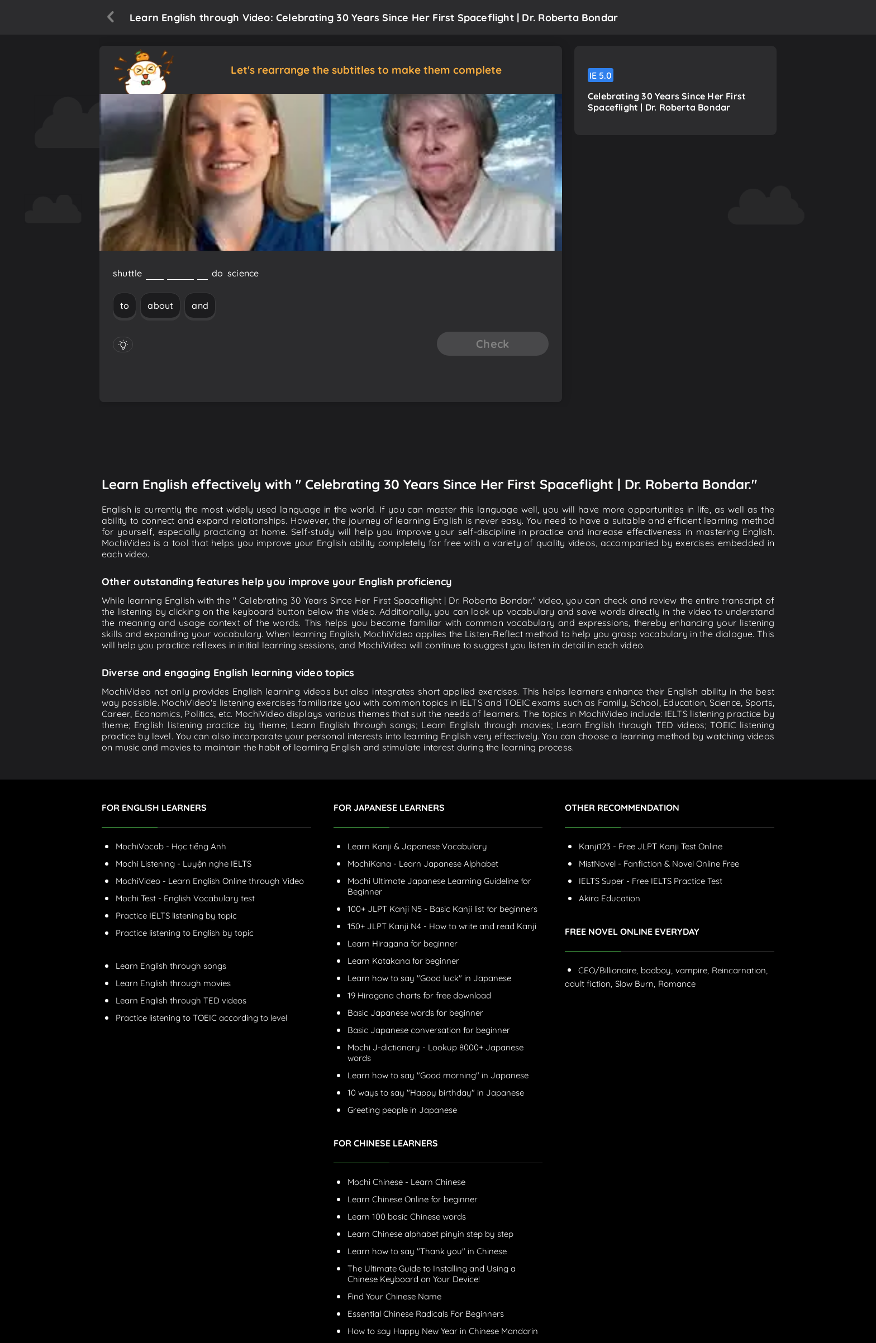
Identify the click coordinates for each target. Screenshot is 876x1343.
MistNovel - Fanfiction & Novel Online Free (659, 863)
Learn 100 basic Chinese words (406, 1216)
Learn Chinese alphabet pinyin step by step (430, 1234)
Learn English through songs (171, 965)
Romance (677, 983)
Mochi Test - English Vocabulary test (185, 898)
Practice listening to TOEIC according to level (201, 1017)
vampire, (692, 970)
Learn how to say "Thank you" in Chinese (427, 1251)
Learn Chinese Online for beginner (412, 1199)
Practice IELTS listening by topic (176, 915)
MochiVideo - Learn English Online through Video (210, 881)
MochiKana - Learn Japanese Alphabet (422, 863)
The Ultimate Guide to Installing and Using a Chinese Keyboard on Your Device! (431, 1273)
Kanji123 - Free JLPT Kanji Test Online (650, 846)
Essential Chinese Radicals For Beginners (425, 1313)
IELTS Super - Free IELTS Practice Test (650, 881)
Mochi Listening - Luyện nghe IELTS (183, 863)
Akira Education (609, 898)
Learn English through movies (173, 983)
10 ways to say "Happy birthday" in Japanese (435, 1092)
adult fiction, (588, 983)
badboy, (657, 970)
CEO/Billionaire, (608, 970)
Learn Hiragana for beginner (402, 943)
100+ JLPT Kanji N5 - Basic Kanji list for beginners (442, 909)
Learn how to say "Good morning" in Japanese (438, 1075)
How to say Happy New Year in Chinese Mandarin (442, 1331)
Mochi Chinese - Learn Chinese (406, 1182)
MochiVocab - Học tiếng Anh (171, 846)
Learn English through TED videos (181, 1000)
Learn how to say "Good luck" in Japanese (429, 978)
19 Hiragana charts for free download (419, 995)
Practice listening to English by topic (185, 933)
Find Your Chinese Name (394, 1296)
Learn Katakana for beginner (403, 960)
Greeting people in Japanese (402, 1110)
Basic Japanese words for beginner (415, 1012)
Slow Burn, (635, 983)
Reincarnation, (740, 970)
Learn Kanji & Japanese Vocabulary (417, 846)
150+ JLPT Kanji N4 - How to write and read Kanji (441, 926)
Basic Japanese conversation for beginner (428, 1030)
